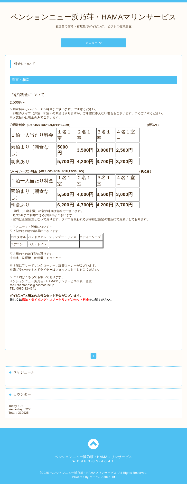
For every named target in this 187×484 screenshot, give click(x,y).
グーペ (94, 477)
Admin (106, 477)
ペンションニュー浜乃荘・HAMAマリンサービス (93, 17)
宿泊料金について (28, 95)
